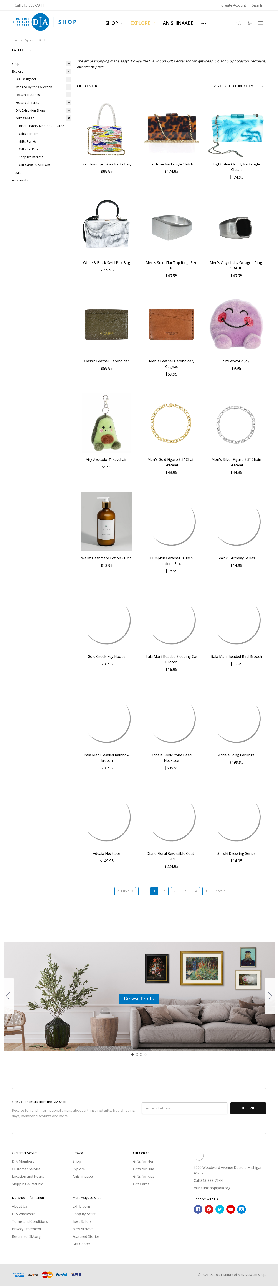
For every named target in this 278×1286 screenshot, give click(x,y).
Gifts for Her (143, 1161)
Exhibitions (82, 1206)
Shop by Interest (31, 157)
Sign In (257, 5)
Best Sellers (82, 1221)
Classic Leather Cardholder (106, 361)
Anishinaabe (178, 23)
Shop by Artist (84, 1213)
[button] (139, 999)
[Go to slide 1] (132, 1054)
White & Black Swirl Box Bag (106, 262)
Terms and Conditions (30, 1221)
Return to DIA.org (26, 1236)
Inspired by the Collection (33, 87)
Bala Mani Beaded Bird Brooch (236, 656)
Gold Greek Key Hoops (106, 656)
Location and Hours (28, 1176)
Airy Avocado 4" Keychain (106, 459)
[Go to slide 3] (141, 1054)
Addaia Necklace (106, 853)
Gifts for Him (143, 1169)
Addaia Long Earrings (236, 755)
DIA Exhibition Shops (30, 110)
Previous (124, 891)
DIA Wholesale (24, 1213)
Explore (143, 23)
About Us (19, 1206)
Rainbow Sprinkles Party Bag (106, 164)
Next (221, 891)
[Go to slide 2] (270, 996)
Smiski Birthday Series (236, 558)
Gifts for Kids (28, 149)
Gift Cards (141, 1184)
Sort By (219, 86)
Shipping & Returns (28, 1184)
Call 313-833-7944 (29, 5)
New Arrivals (83, 1228)
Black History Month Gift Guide (41, 126)
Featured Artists (27, 102)
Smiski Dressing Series (236, 853)
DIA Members (23, 1161)
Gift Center (24, 118)
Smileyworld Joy (236, 361)
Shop (114, 23)
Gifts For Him (28, 133)
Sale (18, 172)
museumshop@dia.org (212, 1188)
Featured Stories (27, 94)
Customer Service (26, 1169)
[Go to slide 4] (8, 996)
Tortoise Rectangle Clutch (171, 164)
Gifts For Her (28, 141)
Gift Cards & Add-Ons (35, 164)
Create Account (233, 5)
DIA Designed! (25, 79)
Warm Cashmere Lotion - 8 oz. (106, 558)
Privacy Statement (26, 1228)
